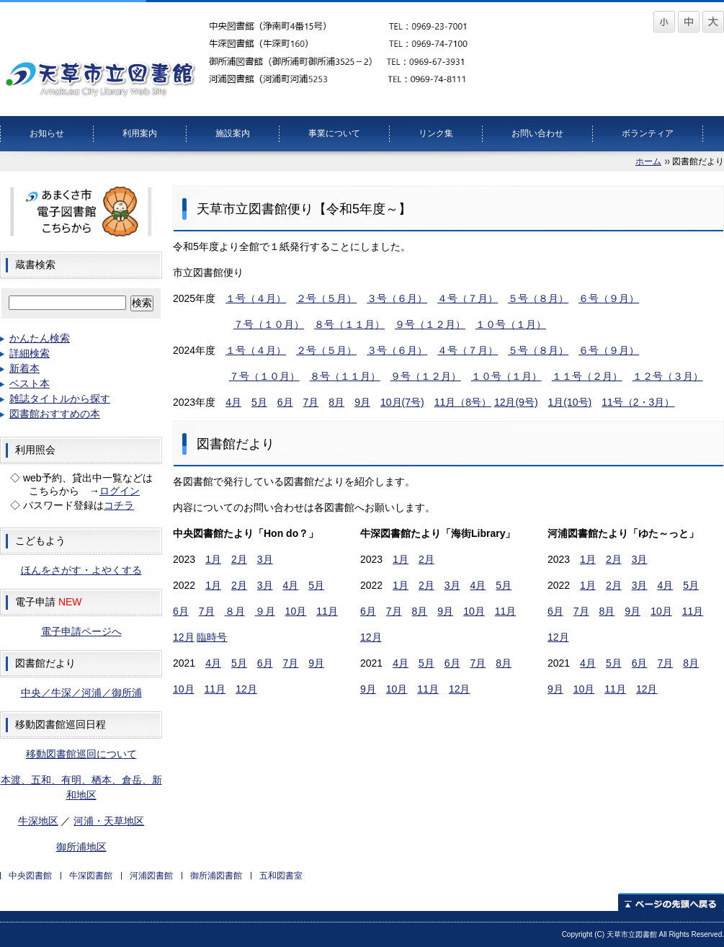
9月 (362, 402)
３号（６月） (397, 298)
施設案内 (232, 133)
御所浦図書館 (216, 876)
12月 (184, 637)
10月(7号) (402, 402)
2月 (239, 559)
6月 (285, 402)
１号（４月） (255, 298)
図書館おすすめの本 (54, 413)
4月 (233, 402)
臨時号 (212, 637)
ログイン (119, 491)
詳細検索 (29, 353)
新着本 (24, 368)
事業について (334, 133)
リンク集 (436, 133)
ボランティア (648, 133)
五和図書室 (281, 876)
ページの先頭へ (671, 902)
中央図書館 (30, 876)
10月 (296, 611)
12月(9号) (516, 402)
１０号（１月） (510, 324)
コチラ (119, 505)
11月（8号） (462, 402)
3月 (265, 559)
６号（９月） (608, 298)
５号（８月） (538, 298)
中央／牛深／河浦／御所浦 (81, 692)
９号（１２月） (430, 324)
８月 (235, 611)
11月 (327, 611)
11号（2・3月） (638, 402)
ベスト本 (29, 383)
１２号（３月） (668, 376)
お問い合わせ (537, 133)
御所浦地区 (81, 847)
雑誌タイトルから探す (59, 398)
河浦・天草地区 (108, 821)
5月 (259, 402)
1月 (213, 559)
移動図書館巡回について (81, 754)
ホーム (648, 161)
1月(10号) (570, 402)
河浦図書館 (151, 876)
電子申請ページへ (81, 631)
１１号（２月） (587, 376)
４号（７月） (467, 298)
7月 (311, 402)
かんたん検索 (39, 338)
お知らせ (47, 133)
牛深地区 (38, 821)
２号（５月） (326, 298)
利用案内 (139, 133)
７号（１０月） (268, 324)
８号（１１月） (349, 324)
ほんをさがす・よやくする (81, 570)
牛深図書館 (90, 876)
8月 (336, 402)
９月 (265, 611)
